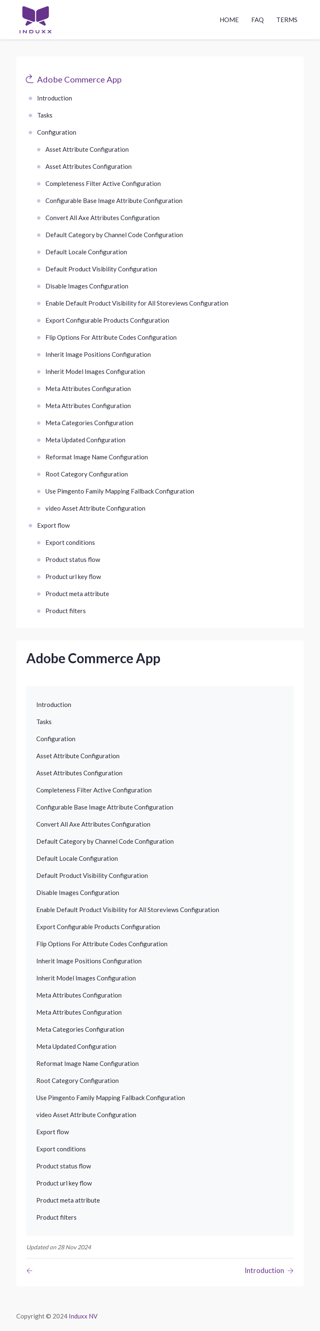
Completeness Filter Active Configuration (103, 183)
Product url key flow (73, 576)
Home (229, 19)
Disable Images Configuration (86, 286)
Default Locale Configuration (86, 252)
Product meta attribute (77, 593)
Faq (257, 19)
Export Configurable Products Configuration (107, 320)
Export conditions (70, 542)
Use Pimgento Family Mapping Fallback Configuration (119, 491)
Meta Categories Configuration (89, 422)
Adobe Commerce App (79, 79)
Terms (287, 19)
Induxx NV (83, 1316)
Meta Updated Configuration (85, 440)
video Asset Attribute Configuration (95, 508)
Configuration (56, 132)
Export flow (53, 525)
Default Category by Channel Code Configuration (114, 234)
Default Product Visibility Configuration (101, 269)
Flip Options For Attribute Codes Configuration (111, 337)
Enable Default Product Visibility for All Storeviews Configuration (136, 303)
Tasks (44, 115)
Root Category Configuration (86, 474)
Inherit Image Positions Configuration (98, 354)
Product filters (65, 610)
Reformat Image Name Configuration (96, 457)
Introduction (54, 98)
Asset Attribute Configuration (87, 149)
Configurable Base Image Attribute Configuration (113, 200)
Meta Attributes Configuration (88, 388)
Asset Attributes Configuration (88, 166)
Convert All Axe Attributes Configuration (102, 217)
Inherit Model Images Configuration (95, 371)
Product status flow (72, 559)
